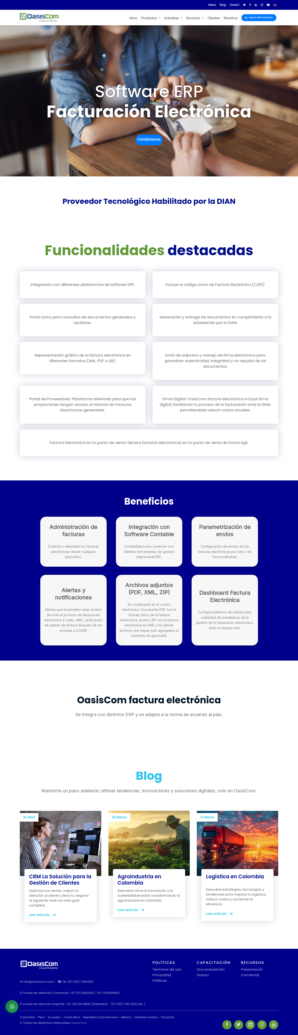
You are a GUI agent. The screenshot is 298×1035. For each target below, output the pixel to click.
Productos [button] (149, 18)
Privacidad (161, 974)
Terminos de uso (166, 969)
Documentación (211, 969)
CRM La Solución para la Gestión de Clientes (60, 879)
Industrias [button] (172, 18)
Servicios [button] (193, 18)
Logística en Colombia (235, 876)
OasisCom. (79, 1023)
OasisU (203, 974)
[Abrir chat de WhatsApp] (12, 1006)
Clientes (214, 18)
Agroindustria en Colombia (139, 879)
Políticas (159, 980)
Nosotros (231, 18)
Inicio (133, 18)
